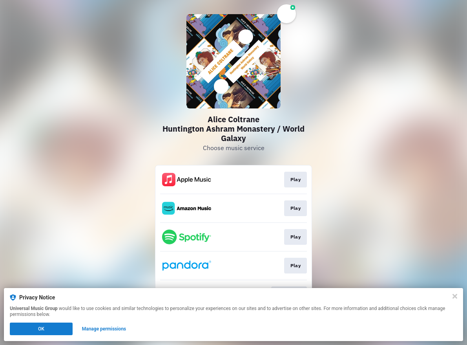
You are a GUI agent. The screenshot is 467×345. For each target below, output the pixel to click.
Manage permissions (104, 329)
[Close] (455, 296)
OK (41, 329)
